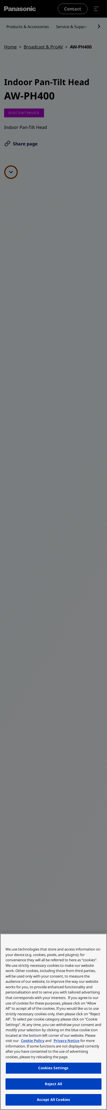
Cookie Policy (32, 1040)
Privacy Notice (66, 1040)
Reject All (53, 1083)
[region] (53, 1021)
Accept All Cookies (53, 1099)
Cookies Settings (53, 1067)
